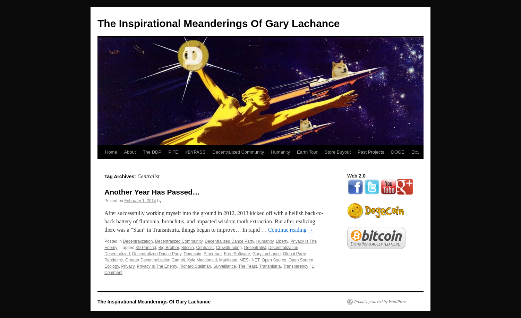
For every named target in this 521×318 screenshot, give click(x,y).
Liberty (282, 241)
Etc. (415, 152)
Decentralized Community (238, 152)
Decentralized (117, 253)
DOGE (397, 152)
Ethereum (213, 253)
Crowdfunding (229, 247)
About (130, 152)
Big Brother (169, 247)
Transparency (295, 266)
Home (111, 152)
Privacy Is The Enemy (157, 266)
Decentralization (138, 241)
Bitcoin (187, 247)
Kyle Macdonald (202, 260)
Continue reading (291, 230)
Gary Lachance (267, 253)
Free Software (237, 253)
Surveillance (224, 266)
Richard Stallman (195, 266)
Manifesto (228, 260)
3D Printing (146, 247)
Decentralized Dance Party (229, 241)
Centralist (205, 247)
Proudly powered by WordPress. (381, 301)
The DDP (152, 152)
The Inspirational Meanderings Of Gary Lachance (218, 23)
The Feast (247, 266)
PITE (173, 152)
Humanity (280, 152)
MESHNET (249, 260)
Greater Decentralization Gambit (155, 260)
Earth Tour (307, 152)
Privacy (127, 266)
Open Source (274, 260)
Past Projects (371, 152)
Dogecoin (193, 253)
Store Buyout (338, 152)
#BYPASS (195, 152)
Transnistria (270, 266)
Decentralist (255, 247)
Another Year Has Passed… (152, 192)
